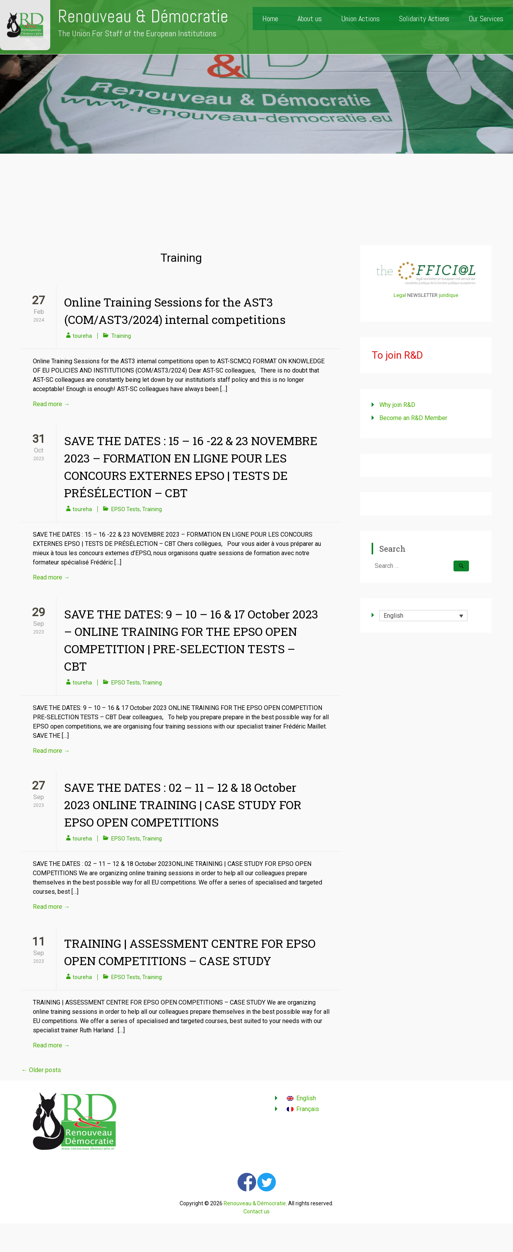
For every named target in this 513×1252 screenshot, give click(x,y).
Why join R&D (397, 404)
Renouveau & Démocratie (143, 16)
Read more (51, 404)
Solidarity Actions (424, 19)
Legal (400, 295)
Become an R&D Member (413, 418)
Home (270, 19)
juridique (448, 295)
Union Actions (360, 19)
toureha (82, 336)
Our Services (486, 19)
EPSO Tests (125, 509)
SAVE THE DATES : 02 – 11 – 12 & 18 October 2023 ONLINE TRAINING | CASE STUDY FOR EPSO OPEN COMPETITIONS (182, 805)
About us (309, 19)
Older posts (41, 1070)
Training (121, 336)
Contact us (256, 1211)
